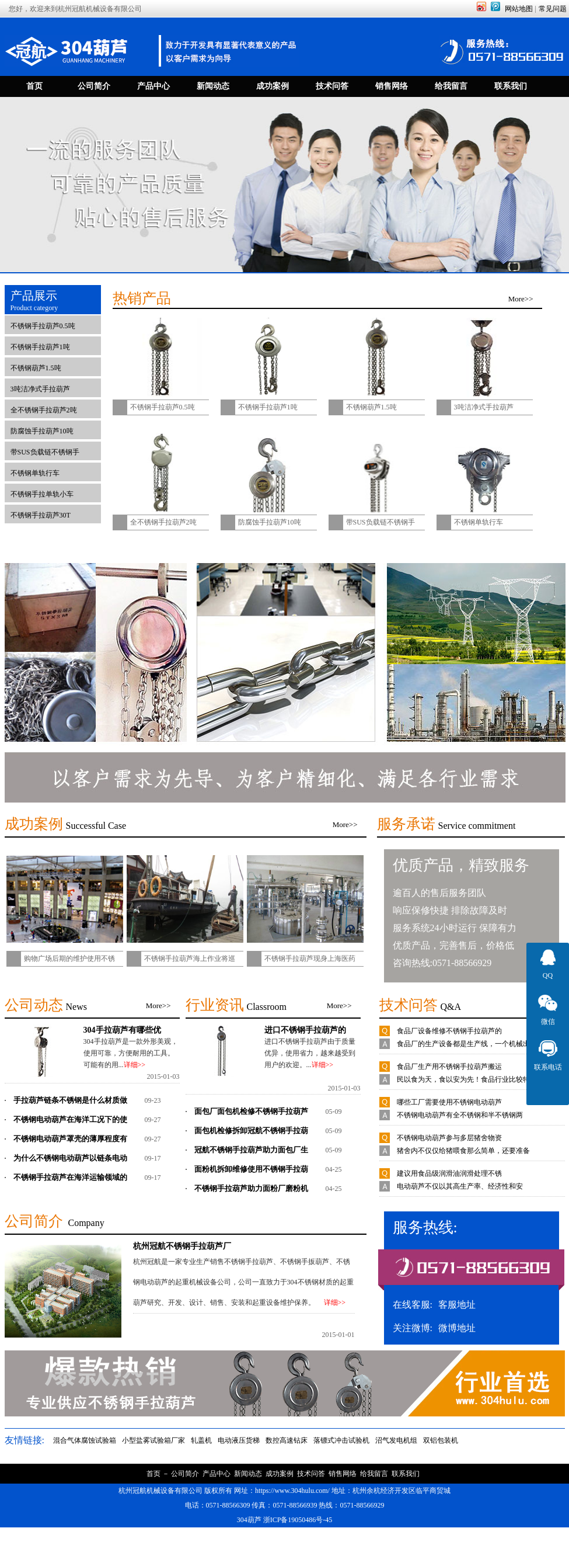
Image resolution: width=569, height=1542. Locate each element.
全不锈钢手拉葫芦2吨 (44, 410)
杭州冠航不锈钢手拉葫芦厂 (182, 1246)
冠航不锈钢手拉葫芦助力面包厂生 (251, 1149)
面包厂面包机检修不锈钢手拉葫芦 (251, 1111)
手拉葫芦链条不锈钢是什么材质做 (70, 1100)
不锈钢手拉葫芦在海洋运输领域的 (70, 1177)
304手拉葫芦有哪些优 (122, 1029)
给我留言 (374, 1474)
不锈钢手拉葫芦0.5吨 (43, 326)
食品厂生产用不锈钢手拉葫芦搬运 (449, 1066)
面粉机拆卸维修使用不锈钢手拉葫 (251, 1169)
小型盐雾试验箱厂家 (153, 1440)
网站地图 (519, 9)
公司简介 (185, 1474)
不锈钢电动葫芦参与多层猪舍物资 (449, 1138)
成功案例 (280, 1474)
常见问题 (553, 9)
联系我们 (406, 1474)
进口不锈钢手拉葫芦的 (305, 1029)
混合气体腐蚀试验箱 (84, 1440)
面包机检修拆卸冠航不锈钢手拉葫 (251, 1130)
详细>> (135, 1065)
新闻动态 (248, 1474)
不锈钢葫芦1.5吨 (36, 368)
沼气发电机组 (396, 1440)
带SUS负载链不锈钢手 (45, 452)
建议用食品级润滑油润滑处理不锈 (449, 1173)
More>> (520, 298)
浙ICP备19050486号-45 (298, 1520)
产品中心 (217, 1474)
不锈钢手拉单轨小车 (42, 494)
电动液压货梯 (239, 1440)
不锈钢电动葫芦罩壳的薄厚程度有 (70, 1138)
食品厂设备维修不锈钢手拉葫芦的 (449, 1031)
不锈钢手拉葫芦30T (41, 515)
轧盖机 (201, 1440)
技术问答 (311, 1474)
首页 (153, 1474)
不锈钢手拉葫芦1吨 (40, 347)
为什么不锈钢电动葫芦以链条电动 (70, 1158)
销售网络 (343, 1474)
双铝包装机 (440, 1440)
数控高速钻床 (287, 1440)
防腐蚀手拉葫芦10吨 (42, 431)
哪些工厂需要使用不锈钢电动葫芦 (449, 1102)
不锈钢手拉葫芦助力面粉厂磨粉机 (251, 1188)
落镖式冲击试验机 (341, 1440)
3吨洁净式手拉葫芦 (40, 389)
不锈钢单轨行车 (35, 473)
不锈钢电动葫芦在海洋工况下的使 (70, 1119)
